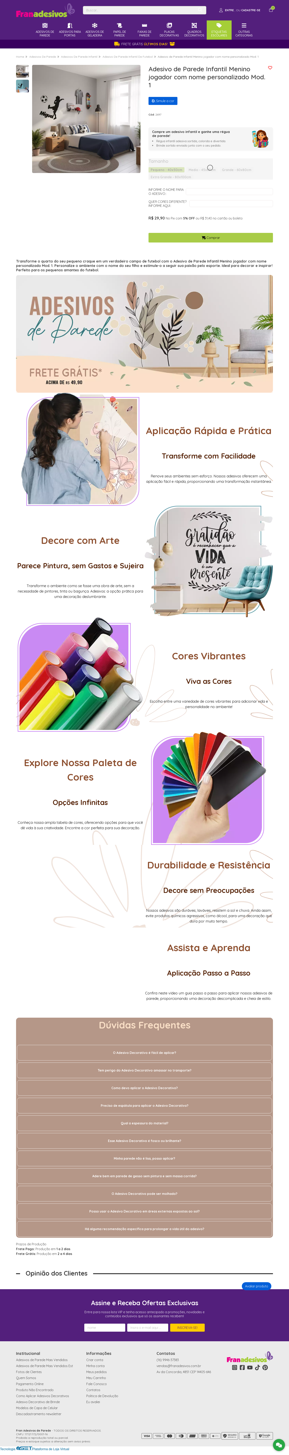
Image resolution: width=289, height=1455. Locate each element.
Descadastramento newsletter (38, 1414)
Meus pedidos (96, 1372)
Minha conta (95, 1366)
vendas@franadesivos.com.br (179, 1366)
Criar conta (94, 1360)
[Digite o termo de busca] (139, 10)
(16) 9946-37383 (168, 1360)
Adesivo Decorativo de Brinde (38, 1402)
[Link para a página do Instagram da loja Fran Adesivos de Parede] (234, 1367)
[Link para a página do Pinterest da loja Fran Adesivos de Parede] (265, 1367)
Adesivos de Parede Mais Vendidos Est (44, 1366)
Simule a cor (163, 101)
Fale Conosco (96, 1384)
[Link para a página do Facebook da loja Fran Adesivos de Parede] (242, 1367)
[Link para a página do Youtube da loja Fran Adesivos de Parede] (250, 1367)
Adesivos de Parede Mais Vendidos (42, 1360)
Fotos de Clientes (29, 1372)
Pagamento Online (30, 1384)
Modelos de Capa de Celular (37, 1408)
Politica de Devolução (102, 1396)
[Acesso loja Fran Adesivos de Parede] (239, 10)
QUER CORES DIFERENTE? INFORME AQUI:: (167, 204)
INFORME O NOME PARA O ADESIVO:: (166, 192)
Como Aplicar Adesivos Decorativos (42, 1396)
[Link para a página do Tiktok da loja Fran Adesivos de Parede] (257, 1367)
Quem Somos (26, 1378)
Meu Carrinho (96, 1378)
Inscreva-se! (187, 1328)
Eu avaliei (93, 1402)
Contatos (93, 1390)
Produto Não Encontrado (35, 1390)
